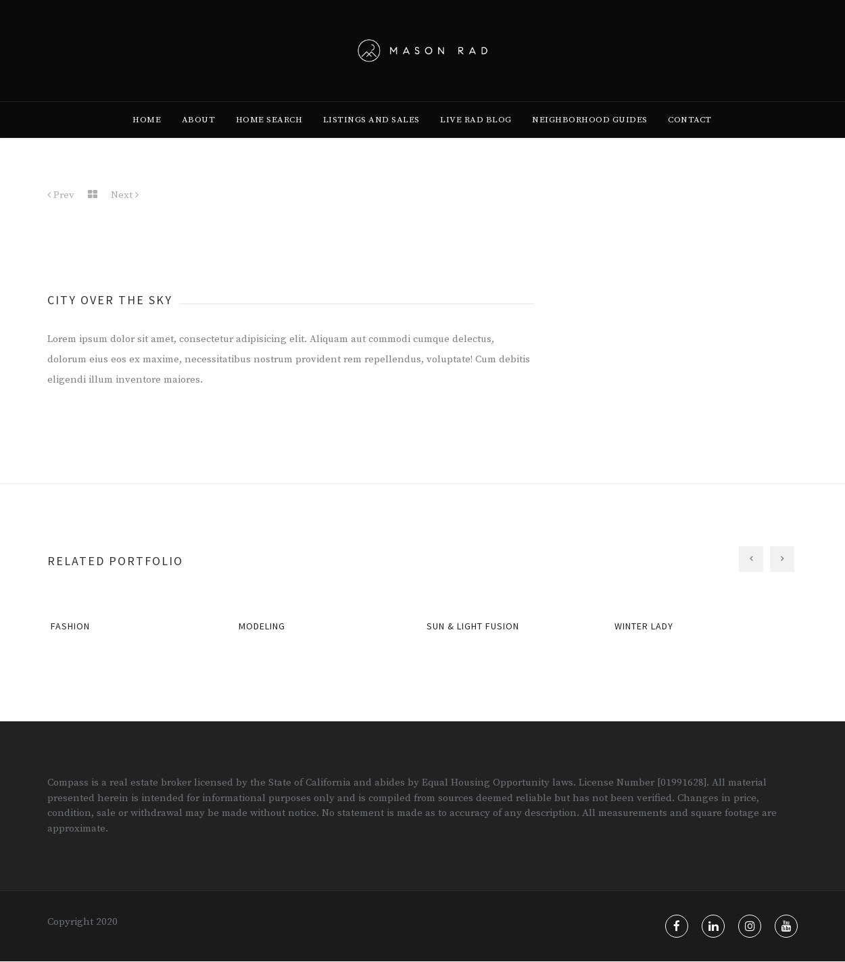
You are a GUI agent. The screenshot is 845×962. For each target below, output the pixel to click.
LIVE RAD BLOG (476, 135)
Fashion (70, 627)
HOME (146, 135)
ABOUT (199, 135)
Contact (690, 135)
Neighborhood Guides (590, 135)
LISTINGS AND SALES (371, 135)
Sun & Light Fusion (473, 627)
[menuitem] (146, 136)
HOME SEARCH (269, 135)
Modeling (262, 627)
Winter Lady (643, 627)
